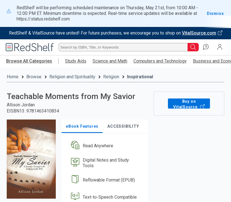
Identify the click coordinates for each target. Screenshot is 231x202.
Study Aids (75, 61)
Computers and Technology (160, 61)
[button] (104, 128)
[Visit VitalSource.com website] (115, 33)
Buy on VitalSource (189, 86)
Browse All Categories (29, 61)
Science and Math (110, 61)
